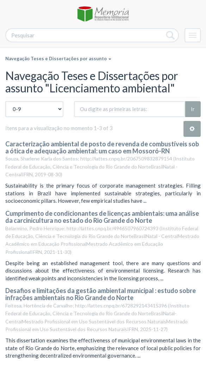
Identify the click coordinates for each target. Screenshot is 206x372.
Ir (193, 109)
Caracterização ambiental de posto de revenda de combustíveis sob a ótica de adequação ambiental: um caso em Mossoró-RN (102, 147)
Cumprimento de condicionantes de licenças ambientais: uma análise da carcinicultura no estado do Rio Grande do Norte (102, 216)
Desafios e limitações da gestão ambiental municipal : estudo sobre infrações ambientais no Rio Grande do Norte (100, 294)
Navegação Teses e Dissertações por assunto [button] (58, 58)
